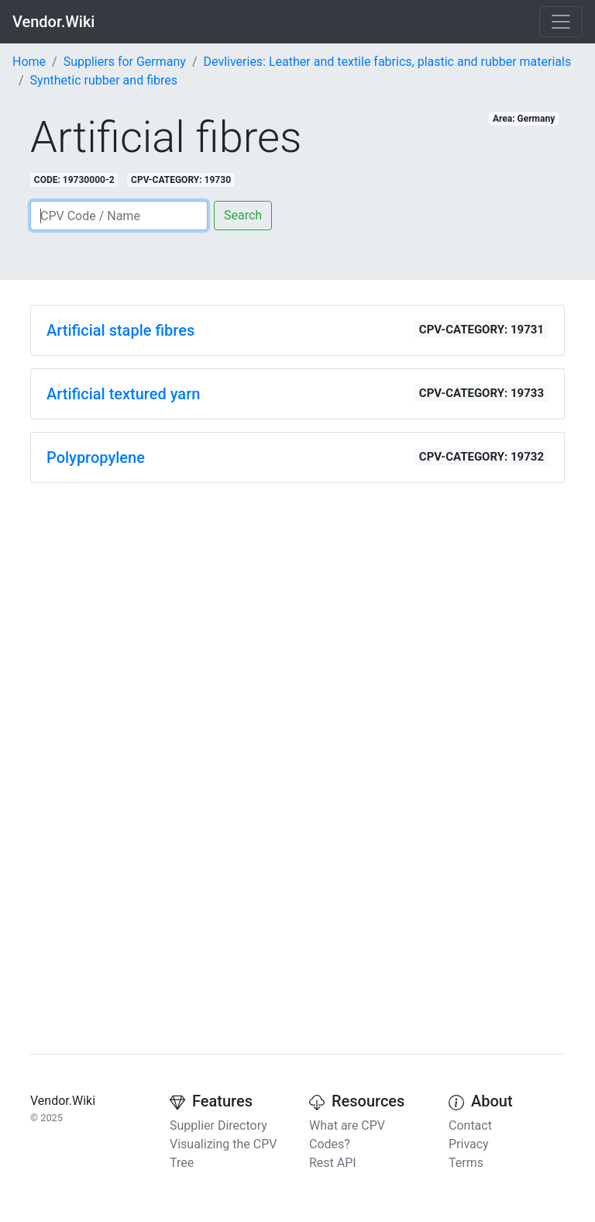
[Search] (119, 215)
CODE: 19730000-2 (74, 179)
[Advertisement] (297, 604)
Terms (466, 1162)
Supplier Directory (218, 1125)
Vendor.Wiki (53, 21)
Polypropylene (95, 457)
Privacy (469, 1144)
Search (243, 215)
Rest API (332, 1162)
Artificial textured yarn (123, 394)
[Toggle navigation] (561, 21)
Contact (470, 1125)
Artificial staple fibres (120, 330)
